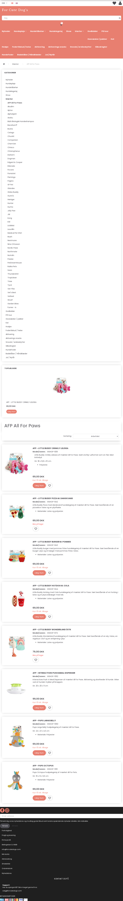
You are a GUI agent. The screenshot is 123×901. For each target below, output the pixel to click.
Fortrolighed (7, 830)
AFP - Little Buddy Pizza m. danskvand (53, 498)
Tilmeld (5, 826)
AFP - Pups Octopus (43, 765)
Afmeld (15, 826)
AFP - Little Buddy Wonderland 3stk (52, 629)
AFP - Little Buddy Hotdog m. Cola (51, 585)
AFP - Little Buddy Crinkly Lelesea (21, 402)
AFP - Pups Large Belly (44, 720)
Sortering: (67, 436)
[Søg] (120, 18)
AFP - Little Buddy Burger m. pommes (52, 541)
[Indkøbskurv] (61, 24)
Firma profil (6, 840)
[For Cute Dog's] (15, 10)
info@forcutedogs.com (11, 849)
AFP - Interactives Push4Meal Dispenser (54, 673)
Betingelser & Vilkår (9, 845)
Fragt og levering (9, 835)
